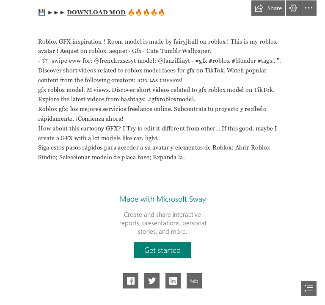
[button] (268, 8)
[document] (162, 152)
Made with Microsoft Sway (163, 199)
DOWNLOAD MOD (96, 12)
